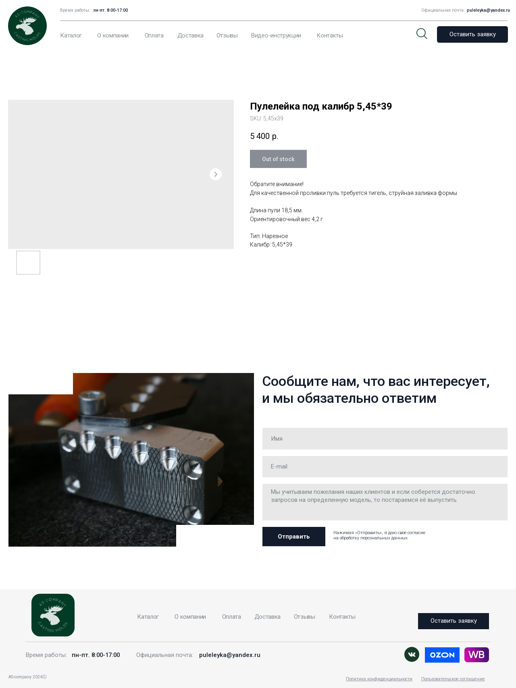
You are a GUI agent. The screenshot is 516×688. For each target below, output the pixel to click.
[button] (472, 34)
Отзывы (227, 35)
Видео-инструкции (276, 35)
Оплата (154, 35)
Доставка (190, 35)
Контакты (329, 35)
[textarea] (385, 502)
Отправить (294, 536)
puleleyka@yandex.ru (488, 10)
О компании (113, 35)
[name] (385, 438)
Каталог (71, 35)
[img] (476, 654)
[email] (385, 466)
